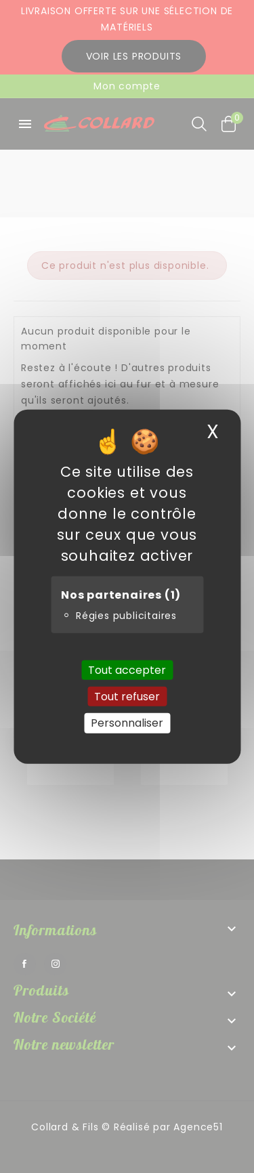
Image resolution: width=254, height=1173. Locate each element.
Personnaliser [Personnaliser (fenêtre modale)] (127, 723)
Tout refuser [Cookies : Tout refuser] (127, 696)
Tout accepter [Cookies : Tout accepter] (127, 670)
